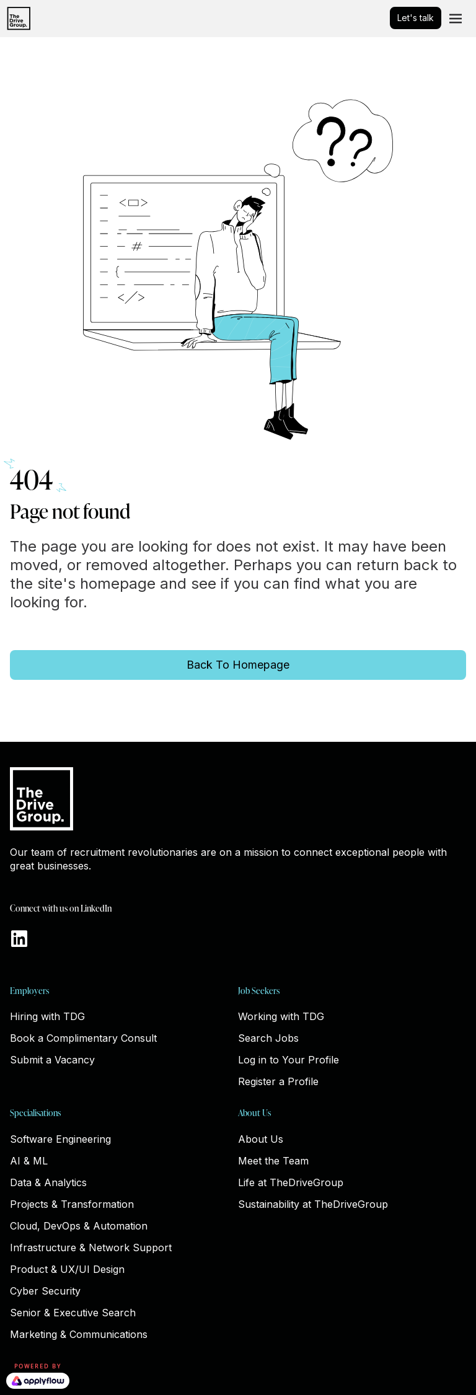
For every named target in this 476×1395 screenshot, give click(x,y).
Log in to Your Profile (288, 1060)
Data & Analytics (48, 1182)
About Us (260, 1139)
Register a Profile (278, 1081)
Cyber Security (45, 1291)
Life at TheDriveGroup (290, 1182)
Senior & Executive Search (73, 1312)
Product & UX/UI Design (67, 1269)
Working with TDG (281, 1016)
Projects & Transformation (72, 1204)
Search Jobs (268, 1038)
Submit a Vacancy (52, 1060)
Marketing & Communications (79, 1334)
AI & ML (29, 1161)
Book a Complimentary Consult (83, 1038)
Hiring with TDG (47, 1016)
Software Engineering (60, 1139)
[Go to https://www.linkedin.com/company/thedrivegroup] (19, 940)
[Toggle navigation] (455, 18)
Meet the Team (273, 1161)
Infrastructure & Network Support (91, 1247)
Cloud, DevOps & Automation (79, 1226)
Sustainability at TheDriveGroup (313, 1204)
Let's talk (415, 17)
